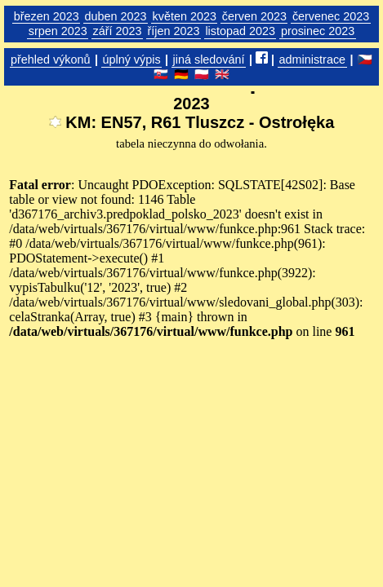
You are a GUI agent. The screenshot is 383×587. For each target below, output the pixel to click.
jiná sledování (209, 59)
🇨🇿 (365, 59)
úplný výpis (131, 59)
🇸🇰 (161, 74)
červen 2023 (254, 16)
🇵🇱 (201, 74)
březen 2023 (46, 16)
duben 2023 (116, 16)
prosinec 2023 (317, 31)
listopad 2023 (240, 31)
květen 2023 (184, 16)
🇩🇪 (181, 74)
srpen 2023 (58, 31)
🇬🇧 (222, 74)
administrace (312, 59)
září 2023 (117, 31)
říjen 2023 (173, 31)
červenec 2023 (330, 16)
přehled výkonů (51, 59)
